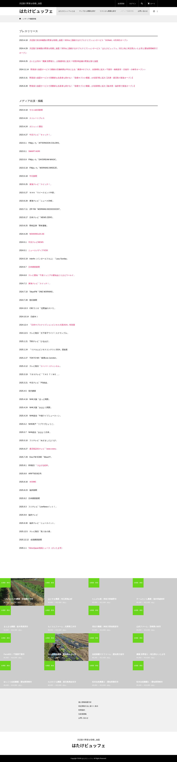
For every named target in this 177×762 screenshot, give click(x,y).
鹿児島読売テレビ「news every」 (43, 449)
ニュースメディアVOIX (38, 250)
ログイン (132, 3)
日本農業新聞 (34, 267)
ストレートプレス (36, 118)
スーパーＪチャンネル (50, 366)
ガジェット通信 (36, 127)
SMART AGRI (34, 151)
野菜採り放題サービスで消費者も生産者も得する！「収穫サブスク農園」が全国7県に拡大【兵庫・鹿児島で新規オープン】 (81, 78)
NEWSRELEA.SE (36, 234)
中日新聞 (33, 176)
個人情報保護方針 (85, 702)
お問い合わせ (143, 11)
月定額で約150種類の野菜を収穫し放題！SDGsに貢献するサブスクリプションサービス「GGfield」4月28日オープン (78, 40)
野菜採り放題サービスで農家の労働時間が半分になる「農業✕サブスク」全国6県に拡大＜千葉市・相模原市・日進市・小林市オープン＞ (88, 69)
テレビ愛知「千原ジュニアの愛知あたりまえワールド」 (51, 275)
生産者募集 (82, 714)
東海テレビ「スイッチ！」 (40, 184)
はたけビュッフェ (36, 11)
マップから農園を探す (87, 11)
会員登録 (121, 3)
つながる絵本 (42, 465)
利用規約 (81, 710)
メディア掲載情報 (127, 11)
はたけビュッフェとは (66, 11)
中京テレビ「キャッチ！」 (40, 135)
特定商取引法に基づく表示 (88, 706)
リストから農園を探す (108, 11)
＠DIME (32, 482)
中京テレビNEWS (35, 242)
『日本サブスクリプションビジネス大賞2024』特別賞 (52, 325)
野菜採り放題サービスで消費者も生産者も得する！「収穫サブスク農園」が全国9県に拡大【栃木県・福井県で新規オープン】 (82, 86)
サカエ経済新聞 (36, 110)
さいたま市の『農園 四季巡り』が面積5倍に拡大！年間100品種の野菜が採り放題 (63, 61)
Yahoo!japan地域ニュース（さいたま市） (45, 548)
